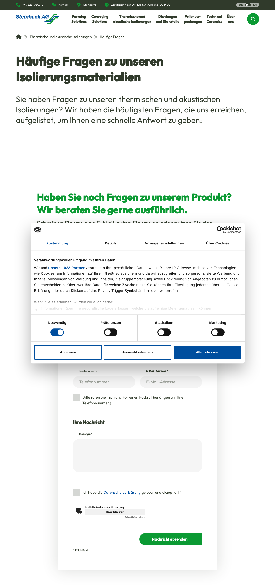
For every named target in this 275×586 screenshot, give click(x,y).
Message (85, 434)
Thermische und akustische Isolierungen (58, 36)
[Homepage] (37, 19)
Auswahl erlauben (137, 352)
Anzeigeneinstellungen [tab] (164, 243)
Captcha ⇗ (135, 517)
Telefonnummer (89, 371)
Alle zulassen (207, 352)
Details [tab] (111, 243)
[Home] (19, 37)
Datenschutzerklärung (122, 492)
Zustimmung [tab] (57, 243)
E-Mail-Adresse (157, 371)
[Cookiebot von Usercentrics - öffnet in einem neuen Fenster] (220, 229)
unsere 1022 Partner (66, 268)
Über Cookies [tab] (217, 243)
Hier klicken (115, 512)
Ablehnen (68, 352)
